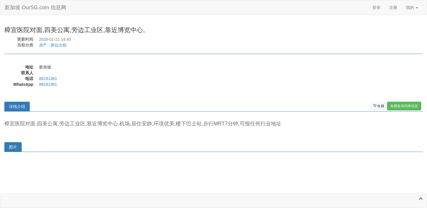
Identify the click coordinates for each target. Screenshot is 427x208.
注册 (393, 7)
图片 (13, 147)
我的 (412, 7)
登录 (376, 7)
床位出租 (59, 45)
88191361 (48, 78)
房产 (43, 45)
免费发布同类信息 (404, 106)
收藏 (378, 106)
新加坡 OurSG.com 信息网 (35, 7)
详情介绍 (17, 106)
